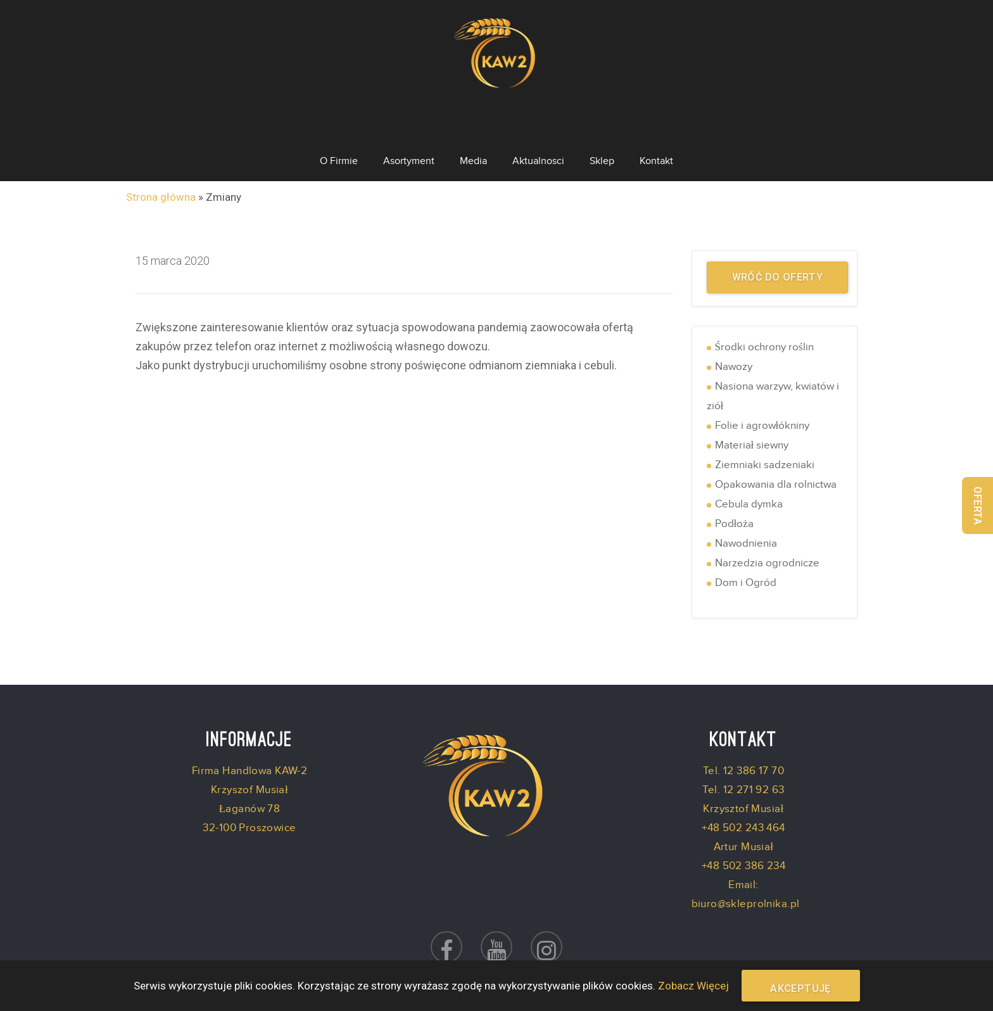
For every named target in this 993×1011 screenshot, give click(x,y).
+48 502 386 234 (743, 815)
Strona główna (161, 146)
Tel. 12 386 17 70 (743, 720)
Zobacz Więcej (693, 985)
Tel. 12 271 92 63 (743, 739)
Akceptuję (800, 988)
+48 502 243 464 (743, 777)
